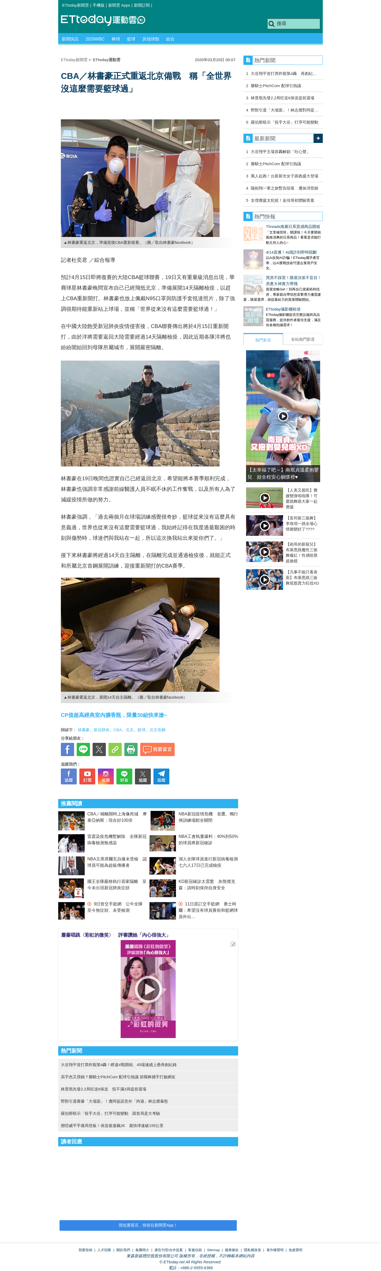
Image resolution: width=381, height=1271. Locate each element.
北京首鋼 (157, 729)
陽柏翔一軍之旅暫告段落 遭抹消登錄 (284, 188)
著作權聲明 (275, 1250)
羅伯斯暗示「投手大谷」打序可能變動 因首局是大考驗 (110, 1113)
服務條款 (232, 1250)
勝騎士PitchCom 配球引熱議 (276, 85)
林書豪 (84, 729)
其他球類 (150, 39)
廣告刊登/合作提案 (169, 1250)
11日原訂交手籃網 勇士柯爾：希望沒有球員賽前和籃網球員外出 (208, 910)
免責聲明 (295, 1250)
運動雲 (107, 20)
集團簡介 (142, 1250)
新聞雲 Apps (119, 5)
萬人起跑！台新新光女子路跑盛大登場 (284, 176)
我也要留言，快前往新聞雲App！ (148, 1225)
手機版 (99, 5)
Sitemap (213, 1250)
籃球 (131, 39)
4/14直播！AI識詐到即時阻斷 (268, 247)
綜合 (170, 39)
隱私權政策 (252, 1250)
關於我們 (123, 1250)
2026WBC (95, 39)
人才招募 (104, 1250)
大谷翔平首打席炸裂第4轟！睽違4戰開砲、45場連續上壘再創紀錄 (119, 1064)
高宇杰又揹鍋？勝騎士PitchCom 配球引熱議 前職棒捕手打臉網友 (118, 1077)
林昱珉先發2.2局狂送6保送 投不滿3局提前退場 (103, 1089)
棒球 (116, 39)
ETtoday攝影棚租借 (260, 298)
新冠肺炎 (102, 729)
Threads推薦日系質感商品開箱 (270, 226)
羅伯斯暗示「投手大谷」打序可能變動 (284, 122)
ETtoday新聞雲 (75, 5)
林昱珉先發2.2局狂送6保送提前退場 (282, 98)
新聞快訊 (70, 39)
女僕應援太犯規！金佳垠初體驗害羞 (282, 200)
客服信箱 (195, 1250)
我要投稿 (85, 1250)
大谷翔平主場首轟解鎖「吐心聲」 (280, 151)
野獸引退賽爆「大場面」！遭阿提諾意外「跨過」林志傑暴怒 (114, 1101)
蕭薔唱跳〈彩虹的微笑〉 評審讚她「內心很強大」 (116, 935)
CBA (118, 729)
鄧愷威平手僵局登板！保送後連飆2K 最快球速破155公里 (112, 1125)
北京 (130, 729)
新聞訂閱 (142, 5)
